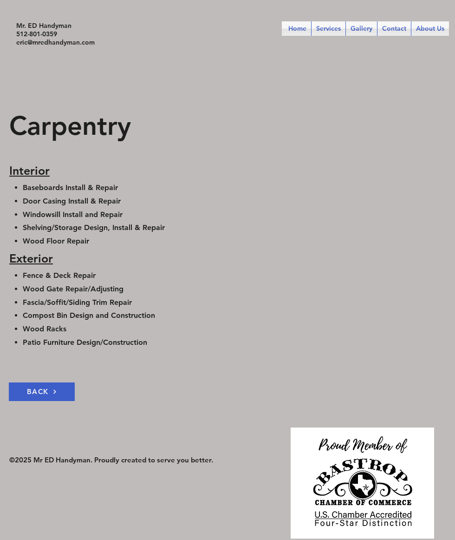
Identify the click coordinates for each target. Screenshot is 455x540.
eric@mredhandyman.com (55, 42)
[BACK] (42, 391)
